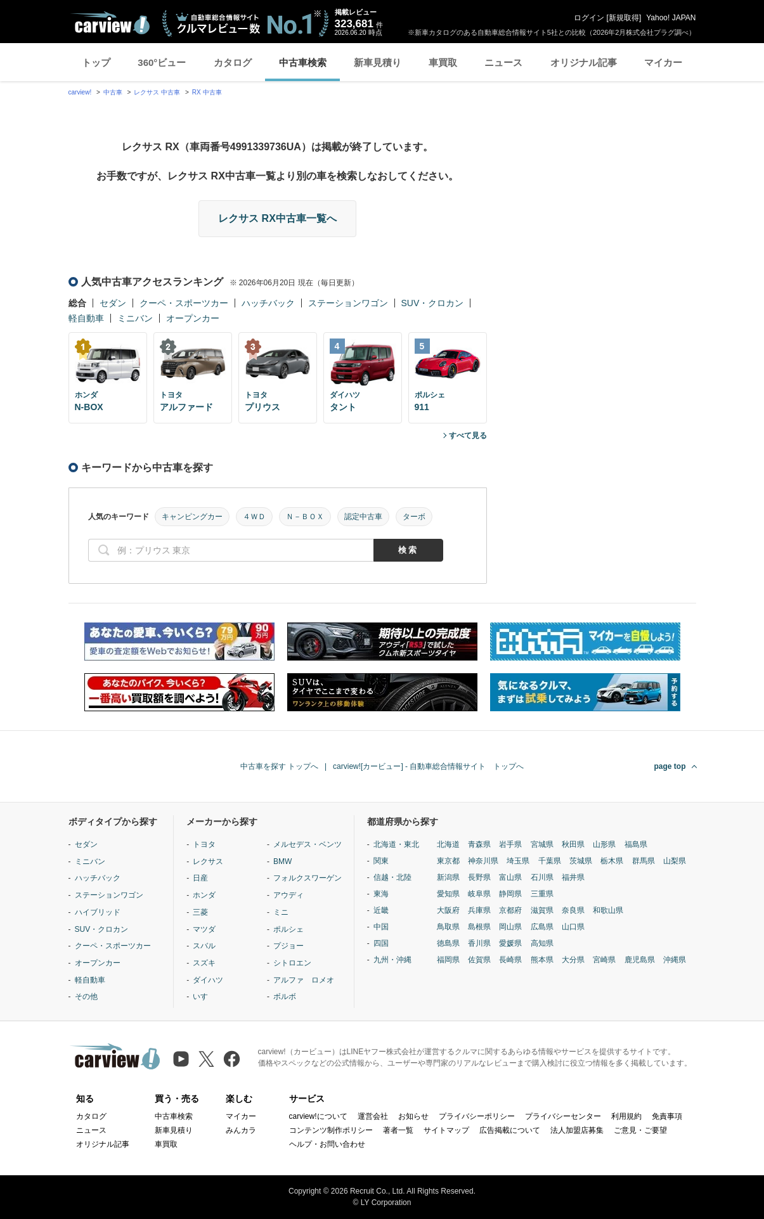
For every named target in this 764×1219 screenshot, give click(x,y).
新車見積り (377, 62)
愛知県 (448, 893)
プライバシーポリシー (477, 1116)
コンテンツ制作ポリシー (331, 1130)
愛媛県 (510, 943)
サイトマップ (446, 1130)
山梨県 (674, 860)
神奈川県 (483, 860)
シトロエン (292, 962)
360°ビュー (162, 62)
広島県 (542, 926)
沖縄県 (674, 959)
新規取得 (624, 17)
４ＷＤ (254, 516)
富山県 (510, 877)
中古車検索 (303, 62)
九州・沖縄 (392, 959)
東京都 (448, 860)
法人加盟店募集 (577, 1130)
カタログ (233, 62)
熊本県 (542, 959)
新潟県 (448, 877)
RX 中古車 (207, 92)
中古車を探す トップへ (279, 766)
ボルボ (284, 996)
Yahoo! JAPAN (671, 17)
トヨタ (204, 844)
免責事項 (667, 1116)
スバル (204, 945)
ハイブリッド (97, 912)
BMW (282, 861)
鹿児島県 (640, 959)
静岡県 (510, 893)
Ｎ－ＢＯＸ (305, 516)
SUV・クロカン (432, 303)
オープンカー (192, 318)
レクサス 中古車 (157, 92)
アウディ (288, 895)
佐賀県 (479, 959)
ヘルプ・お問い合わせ (327, 1144)
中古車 (112, 92)
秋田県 (573, 844)
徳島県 (448, 943)
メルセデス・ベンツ (307, 844)
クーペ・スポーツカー (183, 303)
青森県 (479, 844)
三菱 (200, 912)
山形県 (604, 844)
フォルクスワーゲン (307, 878)
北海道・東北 (396, 844)
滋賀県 (542, 910)
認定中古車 (363, 516)
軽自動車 (86, 318)
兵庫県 (479, 910)
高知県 (542, 943)
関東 (381, 860)
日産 (200, 878)
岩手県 (510, 844)
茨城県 (580, 860)
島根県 (479, 926)
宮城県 (542, 844)
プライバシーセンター (563, 1116)
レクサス (208, 861)
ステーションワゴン (348, 303)
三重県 (542, 893)
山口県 (573, 926)
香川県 (479, 943)
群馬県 (643, 860)
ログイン (589, 17)
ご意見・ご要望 (640, 1130)
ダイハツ (208, 980)
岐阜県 (479, 893)
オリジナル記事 (583, 62)
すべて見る (468, 435)
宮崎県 (604, 959)
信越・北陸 (392, 877)
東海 (381, 893)
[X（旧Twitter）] (206, 1058)
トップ (96, 62)
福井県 (573, 877)
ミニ (280, 912)
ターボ (414, 516)
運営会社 (373, 1116)
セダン (113, 303)
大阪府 (448, 910)
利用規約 (626, 1116)
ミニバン (135, 318)
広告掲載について (509, 1130)
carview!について (318, 1116)
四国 (381, 943)
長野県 (479, 877)
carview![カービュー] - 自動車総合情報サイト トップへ (428, 766)
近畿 (381, 910)
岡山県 (510, 926)
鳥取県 (448, 926)
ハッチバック (268, 303)
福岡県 (448, 959)
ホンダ (204, 895)
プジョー (288, 945)
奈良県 (573, 910)
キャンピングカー (192, 516)
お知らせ (413, 1116)
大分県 (573, 959)
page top (670, 766)
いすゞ (204, 996)
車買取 (443, 62)
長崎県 (510, 959)
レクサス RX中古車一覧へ (277, 218)
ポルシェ (288, 929)
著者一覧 (398, 1130)
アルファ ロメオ (303, 980)
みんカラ (241, 1130)
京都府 (510, 910)
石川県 (542, 877)
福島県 (636, 844)
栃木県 (611, 860)
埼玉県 (518, 860)
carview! (80, 92)
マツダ (204, 929)
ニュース (503, 62)
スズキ (204, 962)
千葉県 (549, 860)
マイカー (663, 62)
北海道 (448, 844)
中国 (381, 926)
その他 (86, 996)
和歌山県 (608, 910)
